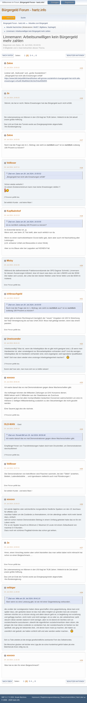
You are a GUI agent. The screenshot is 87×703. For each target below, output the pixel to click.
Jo (8, 93)
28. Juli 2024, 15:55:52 (12, 67)
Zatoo (10, 63)
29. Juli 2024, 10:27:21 (12, 468)
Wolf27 (36, 27)
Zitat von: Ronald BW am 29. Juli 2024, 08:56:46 (26, 435)
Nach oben (7, 681)
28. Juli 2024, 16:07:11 (12, 167)
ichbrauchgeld (14, 294)
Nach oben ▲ (81, 697)
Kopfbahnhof (14, 211)
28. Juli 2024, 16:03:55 (12, 139)
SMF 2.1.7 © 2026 (7, 697)
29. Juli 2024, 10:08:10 (12, 428)
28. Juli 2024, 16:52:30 (12, 265)
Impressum (36, 697)
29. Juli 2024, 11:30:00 (12, 592)
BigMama (43, 27)
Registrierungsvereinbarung (50, 697)
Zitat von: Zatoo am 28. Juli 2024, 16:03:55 (24, 222)
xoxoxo (11, 377)
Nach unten (8, 55)
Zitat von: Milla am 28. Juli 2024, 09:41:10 (24, 599)
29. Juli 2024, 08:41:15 (12, 343)
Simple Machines (20, 697)
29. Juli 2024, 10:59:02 (12, 547)
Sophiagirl (51, 27)
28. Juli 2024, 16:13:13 (12, 215)
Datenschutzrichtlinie (68, 697)
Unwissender (14, 339)
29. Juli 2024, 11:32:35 (12, 660)
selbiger (11, 587)
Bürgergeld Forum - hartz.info (24, 10)
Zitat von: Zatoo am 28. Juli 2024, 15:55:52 (24, 174)
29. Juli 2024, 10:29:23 (12, 503)
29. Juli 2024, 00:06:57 (12, 298)
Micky (10, 260)
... (34, 55)
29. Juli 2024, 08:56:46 (12, 382)
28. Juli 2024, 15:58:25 (12, 97)
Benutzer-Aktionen (75, 55)
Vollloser (11, 163)
